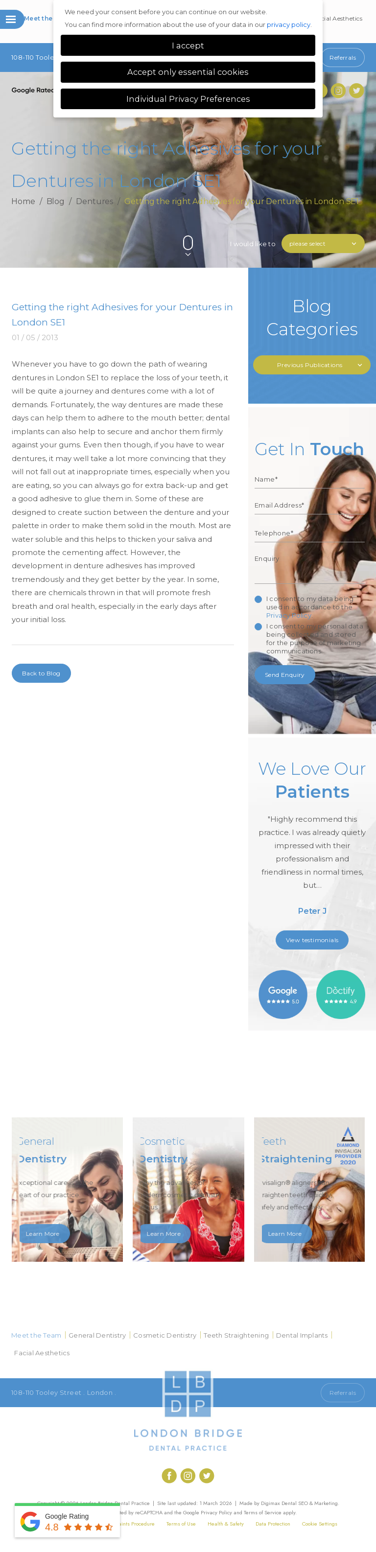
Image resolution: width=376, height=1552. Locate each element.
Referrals (342, 57)
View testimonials (312, 940)
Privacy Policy (288, 615)
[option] (312, 841)
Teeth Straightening (236, 1335)
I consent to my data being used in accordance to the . (309, 607)
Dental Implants (302, 1335)
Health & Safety (226, 1524)
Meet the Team (48, 18)
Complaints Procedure (129, 1524)
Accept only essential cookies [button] (188, 72)
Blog (56, 201)
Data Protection (273, 1524)
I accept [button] (188, 45)
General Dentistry (97, 1335)
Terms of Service (263, 1512)
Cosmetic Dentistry (165, 1335)
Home (23, 201)
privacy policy (288, 24)
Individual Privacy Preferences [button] (188, 99)
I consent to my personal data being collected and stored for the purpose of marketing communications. (314, 638)
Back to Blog (41, 673)
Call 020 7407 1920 (284, 1392)
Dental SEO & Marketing (310, 1503)
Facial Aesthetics (338, 18)
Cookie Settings (319, 1524)
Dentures (94, 201)
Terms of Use (181, 1524)
